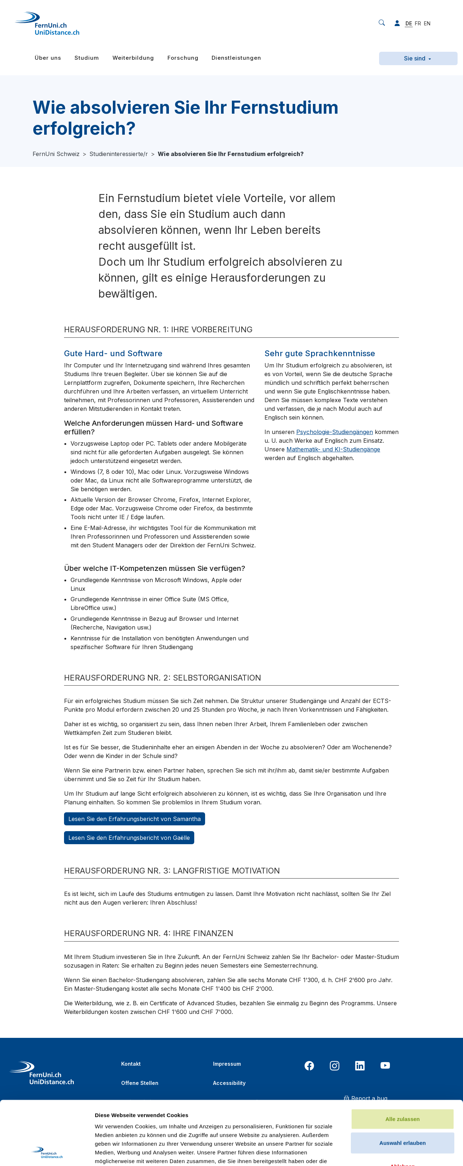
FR (418, 23)
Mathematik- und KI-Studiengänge (333, 449)
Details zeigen (384, 1152)
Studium (87, 57)
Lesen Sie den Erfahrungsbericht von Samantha (134, 818)
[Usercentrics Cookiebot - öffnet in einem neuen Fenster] (46, 1151)
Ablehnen (402, 1103)
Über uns (48, 57)
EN (427, 23)
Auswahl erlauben (402, 1079)
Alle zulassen (402, 1055)
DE (408, 23)
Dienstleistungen (236, 57)
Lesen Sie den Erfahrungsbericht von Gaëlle (129, 837)
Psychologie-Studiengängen (334, 431)
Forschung (183, 57)
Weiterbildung (133, 57)
